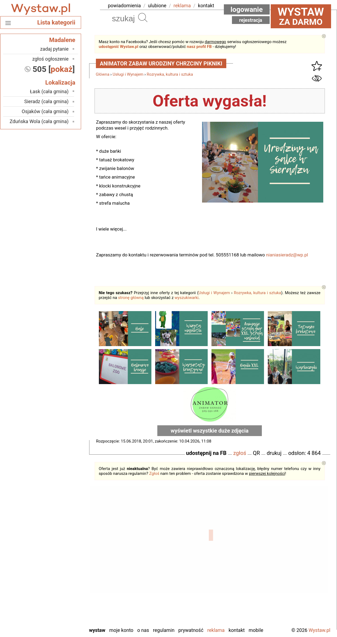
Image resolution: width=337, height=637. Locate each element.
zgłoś (239, 453)
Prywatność (190, 630)
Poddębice (58, 578)
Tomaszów (57, 593)
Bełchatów (58, 527)
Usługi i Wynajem (128, 74)
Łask (63, 535)
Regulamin (164, 630)
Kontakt (236, 630)
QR (256, 453)
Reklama (216, 630)
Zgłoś (154, 473)
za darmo (301, 16)
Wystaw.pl (319, 630)
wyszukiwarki (187, 297)
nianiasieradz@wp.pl (287, 254)
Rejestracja (250, 20)
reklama (182, 5)
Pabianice (59, 564)
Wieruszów (57, 615)
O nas (143, 630)
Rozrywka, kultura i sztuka (170, 74)
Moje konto (121, 630)
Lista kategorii (56, 22)
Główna (103, 74)
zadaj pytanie (54, 49)
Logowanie (247, 9)
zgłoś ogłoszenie (50, 59)
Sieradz (61, 586)
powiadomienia (124, 5)
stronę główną (131, 297)
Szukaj (143, 17)
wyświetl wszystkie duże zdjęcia (210, 430)
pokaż (61, 69)
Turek (63, 600)
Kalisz (62, 549)
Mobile (256, 630)
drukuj (274, 453)
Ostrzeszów (57, 556)
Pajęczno (59, 571)
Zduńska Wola (54, 622)
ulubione (157, 5)
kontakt (206, 5)
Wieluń (61, 607)
